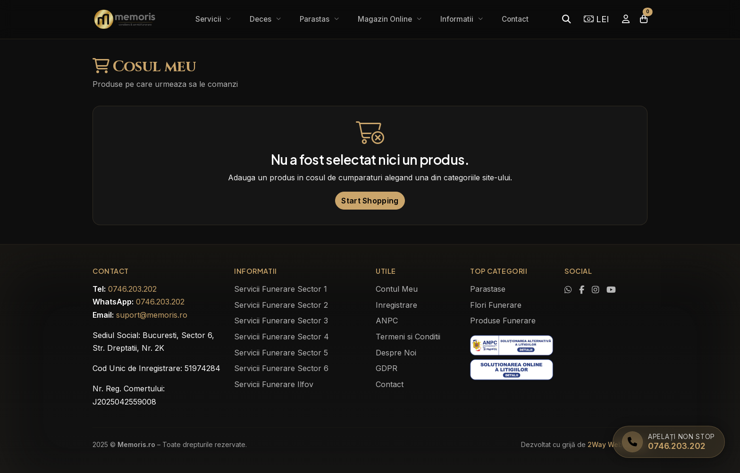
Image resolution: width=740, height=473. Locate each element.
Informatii (457, 19)
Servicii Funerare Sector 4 (281, 336)
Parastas (315, 19)
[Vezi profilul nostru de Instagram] (595, 290)
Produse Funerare (503, 320)
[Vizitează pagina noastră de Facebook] (581, 290)
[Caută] (566, 19)
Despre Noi (396, 352)
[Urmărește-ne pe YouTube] (611, 290)
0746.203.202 (132, 289)
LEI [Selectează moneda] (596, 19)
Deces (261, 19)
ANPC (387, 320)
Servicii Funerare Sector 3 (281, 320)
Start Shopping (369, 200)
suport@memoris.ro (151, 315)
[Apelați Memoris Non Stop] (669, 442)
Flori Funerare (495, 305)
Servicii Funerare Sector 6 (281, 368)
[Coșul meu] (644, 19)
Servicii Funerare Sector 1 (280, 289)
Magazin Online (386, 19)
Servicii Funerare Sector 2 (281, 305)
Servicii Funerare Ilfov (273, 384)
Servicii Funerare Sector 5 (281, 352)
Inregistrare (396, 305)
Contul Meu (397, 289)
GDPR (386, 368)
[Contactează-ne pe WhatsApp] (568, 290)
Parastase (487, 289)
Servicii (209, 19)
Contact (515, 19)
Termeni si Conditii (408, 336)
